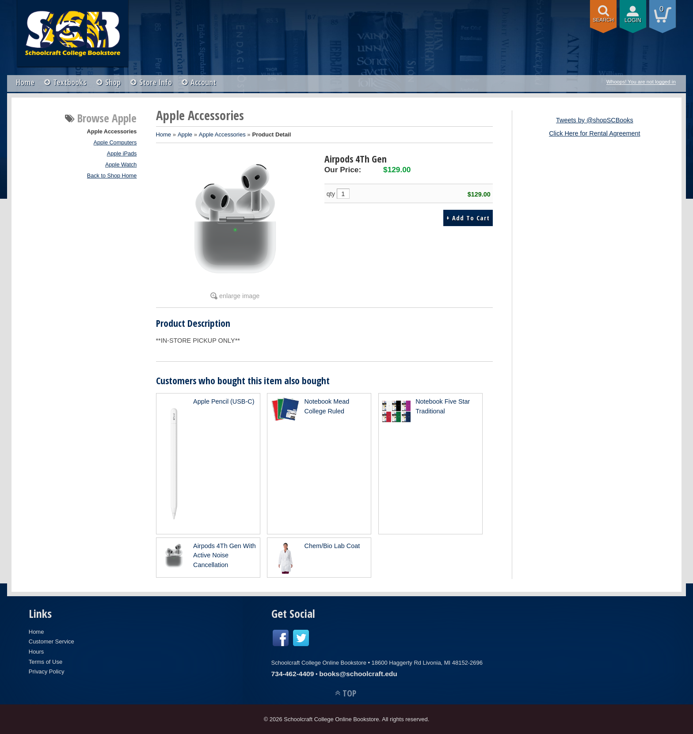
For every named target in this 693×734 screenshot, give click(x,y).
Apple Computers (115, 143)
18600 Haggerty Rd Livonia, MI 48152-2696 (427, 662)
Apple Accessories (112, 132)
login (632, 20)
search (603, 20)
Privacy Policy (47, 671)
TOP (349, 693)
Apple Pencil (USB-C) (223, 401)
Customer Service (51, 641)
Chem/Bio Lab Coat (332, 545)
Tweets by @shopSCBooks (594, 120)
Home (25, 82)
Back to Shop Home (112, 176)
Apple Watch (121, 165)
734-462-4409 (292, 673)
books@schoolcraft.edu (358, 673)
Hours (36, 651)
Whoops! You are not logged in (641, 81)
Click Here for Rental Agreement (594, 133)
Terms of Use (45, 661)
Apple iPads (122, 154)
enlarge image (239, 295)
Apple (185, 134)
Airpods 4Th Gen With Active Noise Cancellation (224, 555)
